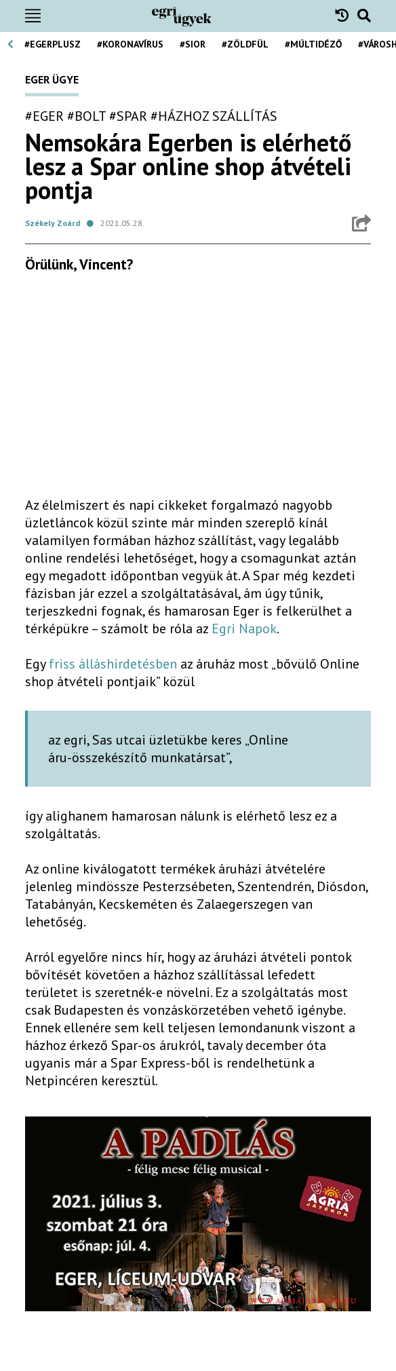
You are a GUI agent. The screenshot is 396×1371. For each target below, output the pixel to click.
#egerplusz (52, 44)
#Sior (192, 44)
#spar (128, 116)
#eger (44, 116)
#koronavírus (130, 44)
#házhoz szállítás (214, 116)
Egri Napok (244, 628)
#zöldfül (245, 44)
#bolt (86, 116)
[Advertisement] (198, 390)
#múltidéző (313, 44)
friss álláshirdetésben (113, 664)
